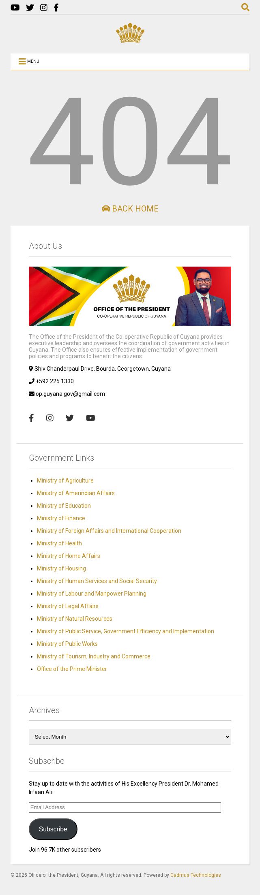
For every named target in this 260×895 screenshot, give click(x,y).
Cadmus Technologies (195, 875)
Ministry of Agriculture (65, 480)
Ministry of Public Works (67, 644)
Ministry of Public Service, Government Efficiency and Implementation (125, 631)
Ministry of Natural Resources (74, 618)
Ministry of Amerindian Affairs (76, 493)
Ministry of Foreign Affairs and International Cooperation (109, 531)
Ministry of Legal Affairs (68, 606)
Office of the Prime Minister (72, 669)
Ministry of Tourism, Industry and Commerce (93, 656)
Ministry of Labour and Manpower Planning (91, 593)
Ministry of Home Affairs (68, 556)
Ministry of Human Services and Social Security (97, 581)
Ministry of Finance (61, 518)
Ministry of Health (59, 543)
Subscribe (53, 829)
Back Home (130, 209)
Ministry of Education (64, 505)
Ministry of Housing (61, 568)
